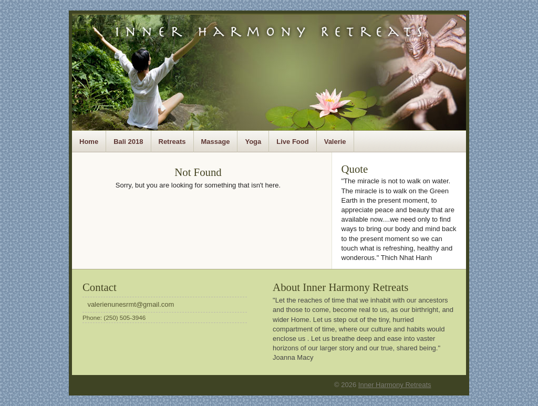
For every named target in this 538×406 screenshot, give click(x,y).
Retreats (172, 141)
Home (88, 141)
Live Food (292, 141)
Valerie (335, 141)
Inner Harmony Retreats (394, 385)
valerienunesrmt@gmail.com (130, 304)
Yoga (253, 141)
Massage (215, 141)
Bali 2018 (128, 141)
